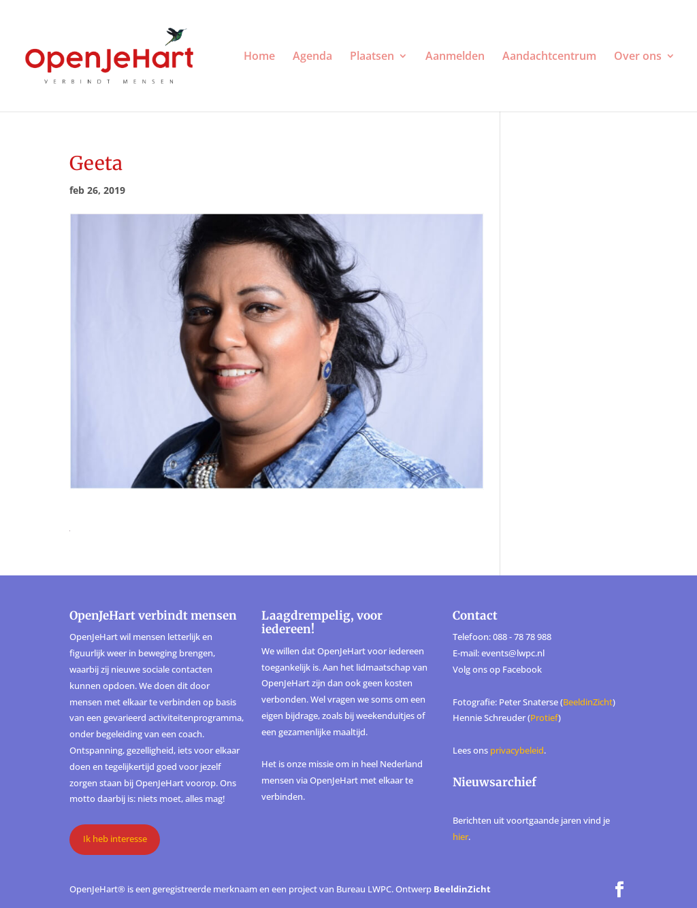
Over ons (638, 57)
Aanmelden (455, 57)
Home (259, 57)
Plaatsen (372, 57)
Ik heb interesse (115, 839)
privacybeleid (517, 750)
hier (460, 836)
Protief (544, 717)
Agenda (312, 57)
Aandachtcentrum (549, 57)
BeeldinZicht (588, 702)
